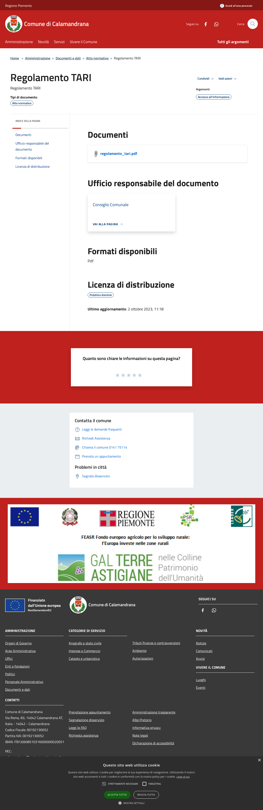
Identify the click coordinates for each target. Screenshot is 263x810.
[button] (131, 803)
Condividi (206, 78)
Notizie (201, 643)
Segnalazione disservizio (86, 719)
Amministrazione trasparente (153, 712)
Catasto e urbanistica (84, 658)
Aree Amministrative (20, 650)
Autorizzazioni (142, 658)
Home (14, 58)
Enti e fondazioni (17, 666)
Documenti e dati (68, 58)
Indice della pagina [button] (27, 121)
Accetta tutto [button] (117, 794)
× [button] (259, 760)
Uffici (9, 658)
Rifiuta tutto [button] (146, 794)
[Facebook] (203, 24)
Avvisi (200, 658)
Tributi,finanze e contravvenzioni (156, 642)
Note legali (140, 735)
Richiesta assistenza (83, 735)
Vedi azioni (228, 78)
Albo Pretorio (141, 719)
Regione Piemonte (18, 5)
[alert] (131, 783)
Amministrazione (37, 58)
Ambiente (139, 650)
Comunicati (204, 650)
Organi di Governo (18, 643)
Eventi (200, 687)
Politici (10, 674)
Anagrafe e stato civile (85, 643)
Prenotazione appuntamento (89, 712)
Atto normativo (97, 58)
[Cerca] (253, 24)
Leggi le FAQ (78, 727)
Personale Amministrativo (24, 681)
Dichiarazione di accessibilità (153, 743)
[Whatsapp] (214, 24)
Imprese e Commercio (84, 650)
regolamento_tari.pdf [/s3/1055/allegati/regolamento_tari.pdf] (118, 153)
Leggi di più (183, 776)
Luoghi (201, 679)
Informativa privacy (146, 727)
